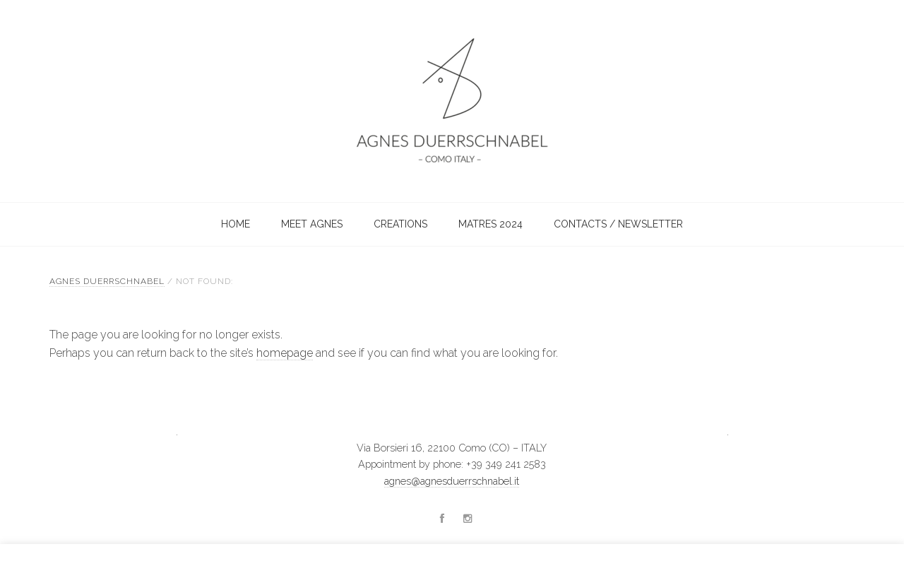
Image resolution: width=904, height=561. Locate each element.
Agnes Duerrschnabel (402, 101)
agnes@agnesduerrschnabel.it (451, 481)
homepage (284, 353)
